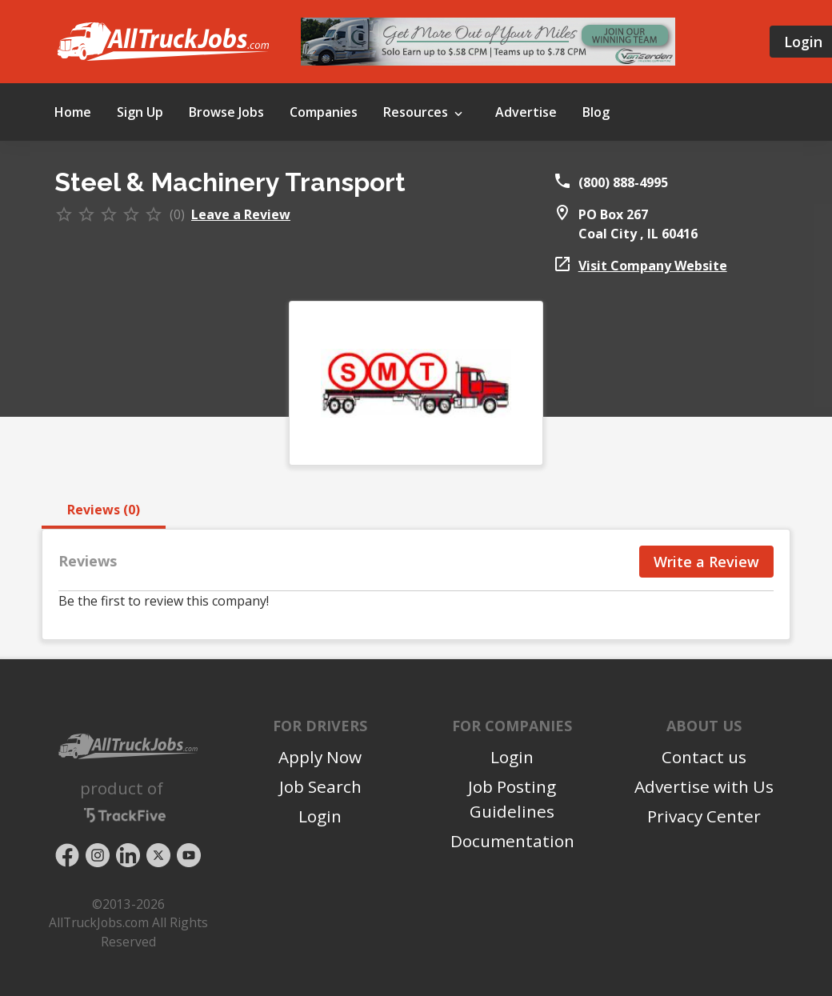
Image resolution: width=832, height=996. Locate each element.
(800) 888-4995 (623, 182)
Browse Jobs (226, 112)
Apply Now (320, 757)
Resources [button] (424, 113)
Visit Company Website (652, 265)
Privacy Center (704, 816)
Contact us (704, 757)
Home (72, 112)
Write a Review (706, 561)
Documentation (512, 841)
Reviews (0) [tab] (103, 509)
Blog (596, 112)
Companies (324, 112)
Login (320, 816)
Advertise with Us (704, 786)
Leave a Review (240, 214)
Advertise (526, 112)
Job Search (320, 786)
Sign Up (140, 112)
